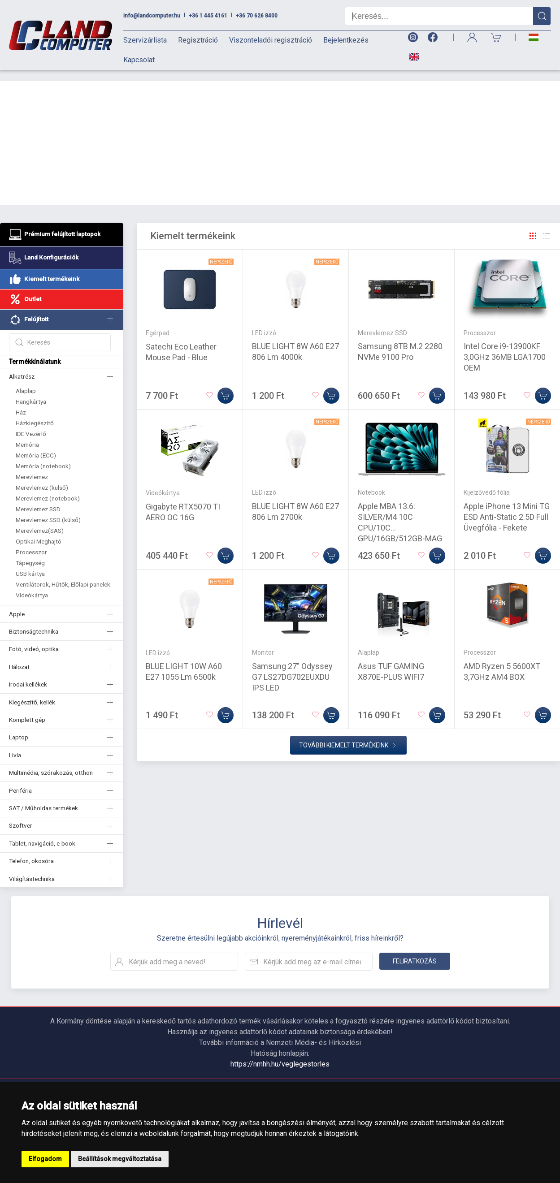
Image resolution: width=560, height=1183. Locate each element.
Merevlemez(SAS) (40, 519)
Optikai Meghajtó (38, 530)
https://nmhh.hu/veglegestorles (280, 1053)
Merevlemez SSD (38, 497)
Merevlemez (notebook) (48, 487)
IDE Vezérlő (31, 422)
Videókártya (32, 583)
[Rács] (533, 224)
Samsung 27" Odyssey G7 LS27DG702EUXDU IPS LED (292, 665)
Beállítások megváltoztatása (119, 1158)
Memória (27, 433)
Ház (21, 401)
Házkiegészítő (35, 411)
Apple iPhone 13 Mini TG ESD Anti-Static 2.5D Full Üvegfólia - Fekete (507, 505)
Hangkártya (31, 390)
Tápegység (30, 551)
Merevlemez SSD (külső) (48, 508)
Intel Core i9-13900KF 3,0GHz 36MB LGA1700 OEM (505, 345)
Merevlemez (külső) (42, 476)
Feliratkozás (415, 950)
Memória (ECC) (36, 444)
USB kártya (30, 562)
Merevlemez (32, 465)
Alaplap (26, 379)
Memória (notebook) (43, 454)
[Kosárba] (225, 384)
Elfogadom (45, 1158)
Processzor (31, 540)
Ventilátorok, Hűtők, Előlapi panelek (63, 573)
